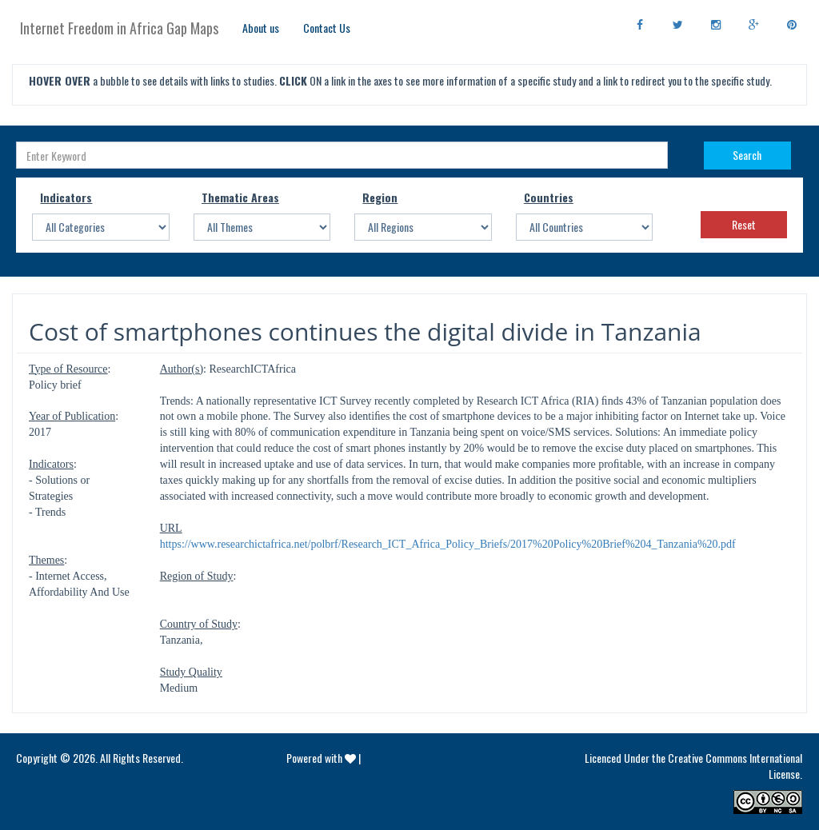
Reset (744, 224)
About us (260, 27)
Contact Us (326, 27)
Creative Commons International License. (735, 765)
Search (747, 154)
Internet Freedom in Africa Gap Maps (119, 28)
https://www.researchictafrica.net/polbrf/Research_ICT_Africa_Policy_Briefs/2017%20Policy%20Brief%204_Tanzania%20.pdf (448, 544)
